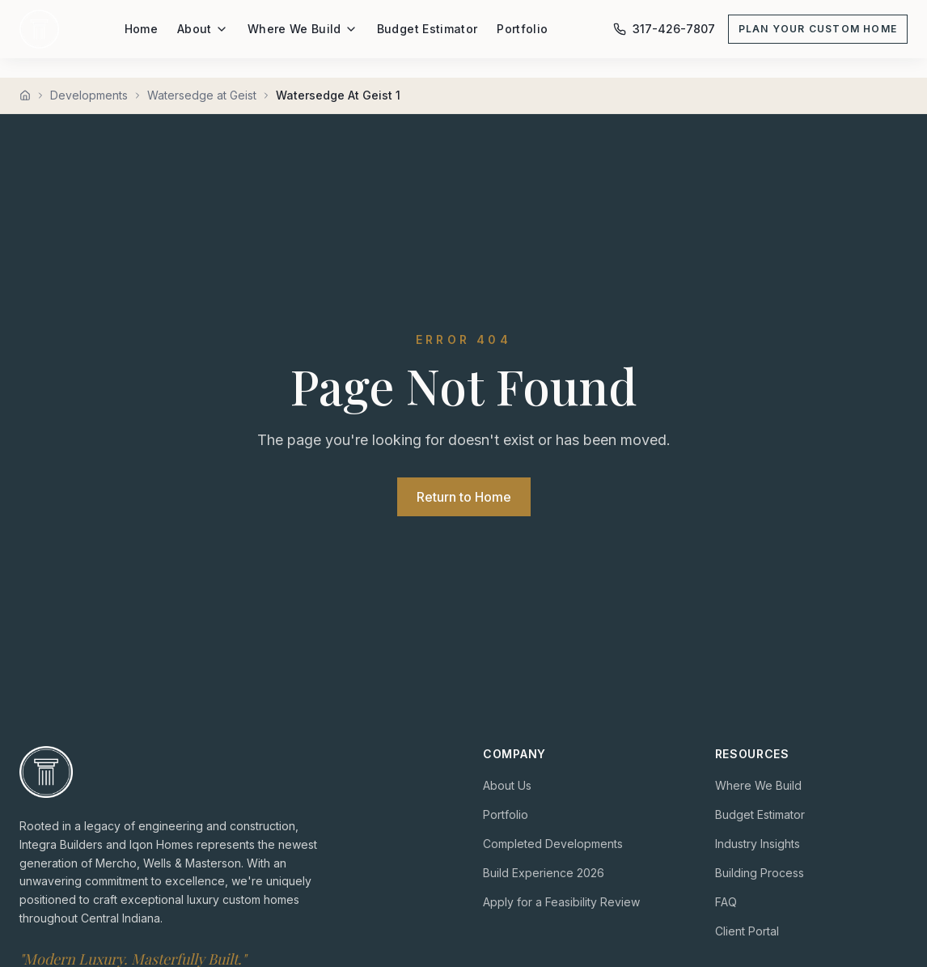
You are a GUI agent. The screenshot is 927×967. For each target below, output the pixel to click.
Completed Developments (553, 843)
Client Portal (747, 931)
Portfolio (522, 29)
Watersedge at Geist (201, 95)
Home (141, 29)
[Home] (25, 95)
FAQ (726, 902)
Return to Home (464, 497)
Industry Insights (757, 843)
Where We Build (303, 29)
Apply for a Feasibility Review (561, 902)
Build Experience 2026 (543, 873)
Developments (89, 95)
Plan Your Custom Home (818, 29)
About (202, 29)
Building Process (759, 873)
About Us (507, 785)
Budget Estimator (427, 29)
